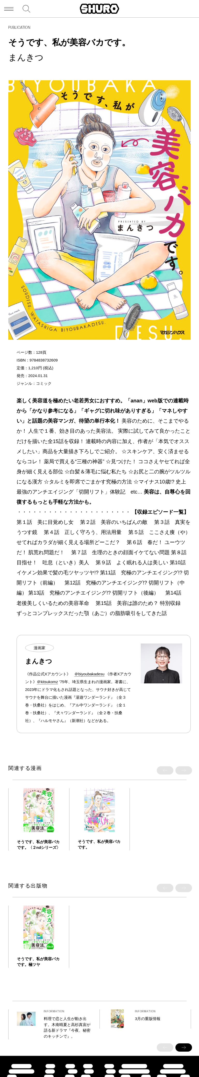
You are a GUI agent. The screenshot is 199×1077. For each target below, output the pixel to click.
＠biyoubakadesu (89, 674)
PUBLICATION (19, 28)
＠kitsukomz (47, 682)
